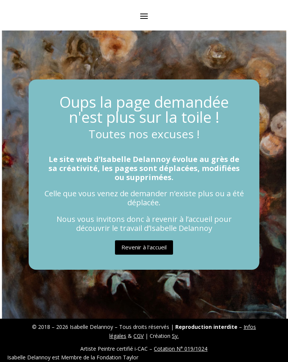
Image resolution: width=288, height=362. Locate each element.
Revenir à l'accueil (144, 247)
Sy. (175, 335)
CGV (138, 335)
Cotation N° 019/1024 (180, 348)
